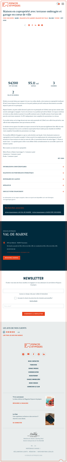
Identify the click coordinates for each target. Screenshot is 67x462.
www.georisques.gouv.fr (9, 199)
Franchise (33, 365)
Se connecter (17, 423)
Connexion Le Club (33, 387)
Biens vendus (33, 383)
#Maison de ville (41, 18)
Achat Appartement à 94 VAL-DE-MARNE (18, 212)
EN (35, 446)
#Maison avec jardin (27, 18)
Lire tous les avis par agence (13, 335)
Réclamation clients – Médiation (25, 452)
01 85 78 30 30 (11, 249)
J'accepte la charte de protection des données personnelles (35, 298)
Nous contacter (33, 361)
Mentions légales (47, 452)
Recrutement (33, 376)
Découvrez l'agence (11, 258)
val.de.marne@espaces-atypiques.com (18, 252)
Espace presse (33, 368)
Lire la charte (33, 301)
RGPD (39, 452)
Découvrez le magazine (20, 403)
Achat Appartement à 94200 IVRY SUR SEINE (46, 212)
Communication (33, 372)
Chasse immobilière (33, 379)
